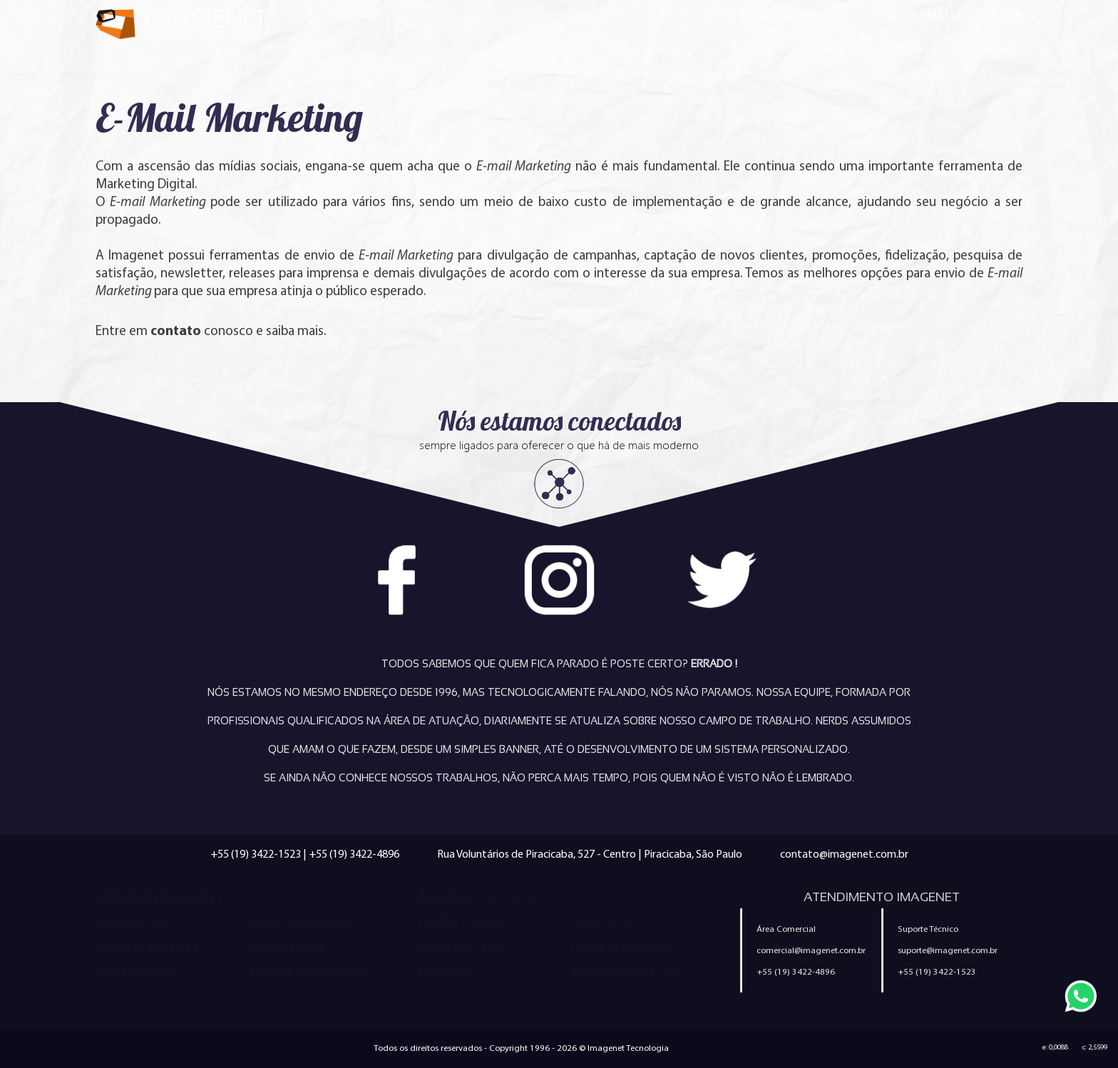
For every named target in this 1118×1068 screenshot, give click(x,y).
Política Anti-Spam (460, 947)
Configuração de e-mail (625, 972)
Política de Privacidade (623, 947)
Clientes (910, 48)
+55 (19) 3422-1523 (255, 854)
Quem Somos (650, 48)
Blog (831, 48)
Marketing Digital (287, 947)
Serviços (751, 48)
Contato (999, 48)
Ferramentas (447, 972)
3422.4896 (998, 14)
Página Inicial (539, 48)
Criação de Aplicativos (147, 947)
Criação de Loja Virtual (301, 921)
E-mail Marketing (134, 972)
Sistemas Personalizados (309, 972)
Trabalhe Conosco (460, 921)
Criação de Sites (133, 921)
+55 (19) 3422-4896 (354, 854)
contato (175, 330)
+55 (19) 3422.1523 (922, 14)
